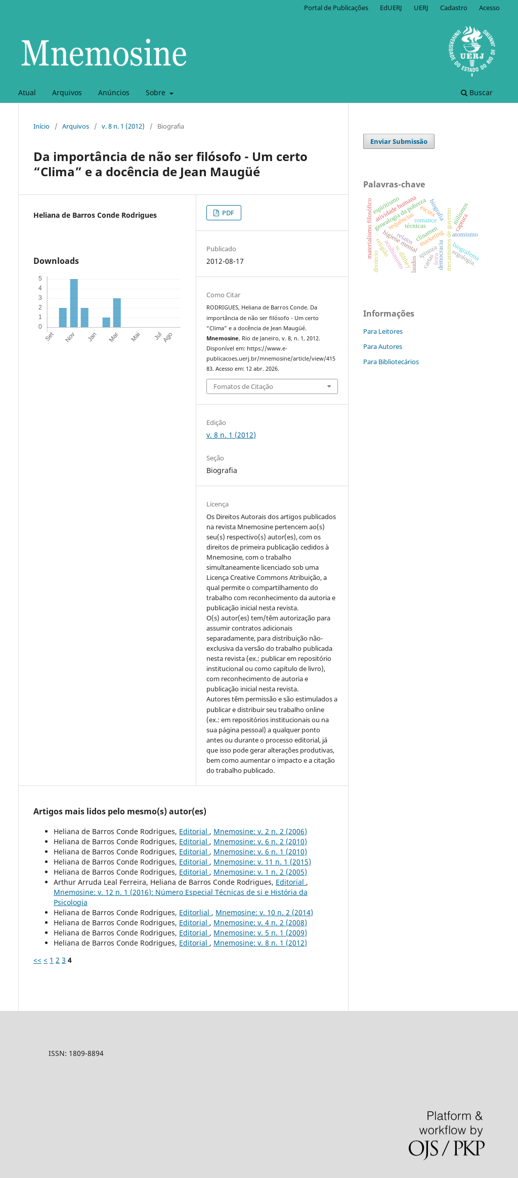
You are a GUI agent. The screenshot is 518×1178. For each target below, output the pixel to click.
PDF (227, 212)
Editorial (194, 831)
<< (37, 960)
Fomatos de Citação (243, 386)
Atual (27, 92)
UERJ (421, 7)
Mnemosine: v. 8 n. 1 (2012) (260, 943)
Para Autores (382, 346)
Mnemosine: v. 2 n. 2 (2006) (260, 831)
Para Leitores (383, 331)
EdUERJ (391, 7)
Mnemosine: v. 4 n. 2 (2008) (260, 922)
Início (41, 126)
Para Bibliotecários (391, 361)
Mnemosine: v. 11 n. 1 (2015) (262, 862)
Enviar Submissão (398, 141)
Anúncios (114, 92)
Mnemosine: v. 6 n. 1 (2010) (260, 851)
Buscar (477, 92)
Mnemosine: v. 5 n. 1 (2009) (260, 932)
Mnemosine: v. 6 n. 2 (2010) (260, 841)
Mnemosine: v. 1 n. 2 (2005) (260, 872)
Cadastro (453, 7)
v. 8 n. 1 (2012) (123, 126)
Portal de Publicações (336, 7)
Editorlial (195, 912)
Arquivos (67, 92)
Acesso (489, 7)
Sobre (156, 92)
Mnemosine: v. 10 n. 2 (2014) (264, 912)
